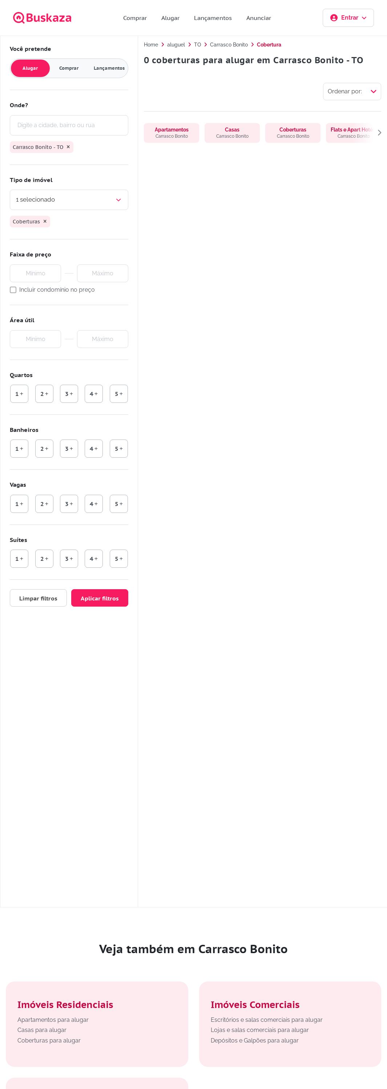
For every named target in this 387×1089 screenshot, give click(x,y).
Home (151, 45)
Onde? (19, 105)
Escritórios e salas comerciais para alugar (267, 1019)
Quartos (21, 375)
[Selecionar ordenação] (352, 91)
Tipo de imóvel (31, 180)
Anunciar (258, 17)
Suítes (18, 540)
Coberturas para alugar (49, 1040)
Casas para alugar (41, 1030)
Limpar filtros (38, 598)
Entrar (348, 17)
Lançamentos (213, 17)
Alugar (170, 17)
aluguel (176, 45)
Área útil (22, 320)
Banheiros (24, 429)
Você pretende (30, 48)
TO (197, 45)
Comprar (135, 17)
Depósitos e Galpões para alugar (255, 1040)
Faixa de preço (30, 254)
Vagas (18, 484)
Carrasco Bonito (229, 45)
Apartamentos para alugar (53, 1019)
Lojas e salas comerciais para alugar (260, 1030)
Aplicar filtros (100, 598)
